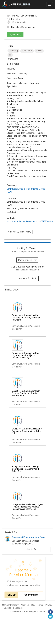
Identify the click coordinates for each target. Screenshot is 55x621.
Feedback (17, 608)
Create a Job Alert (27, 278)
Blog (33, 605)
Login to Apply (15, 34)
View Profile (31, 549)
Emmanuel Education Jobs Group (29, 537)
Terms (40, 605)
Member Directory (10, 605)
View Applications (17, 22)
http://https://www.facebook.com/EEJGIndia (30, 221)
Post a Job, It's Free (27, 260)
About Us (25, 605)
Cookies (7, 608)
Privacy (48, 605)
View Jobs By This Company (19, 232)
